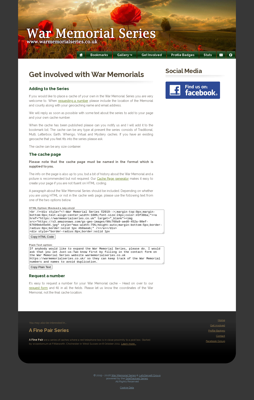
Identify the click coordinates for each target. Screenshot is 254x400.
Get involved (217, 333)
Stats (208, 55)
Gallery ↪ (124, 55)
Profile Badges (182, 55)
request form (38, 295)
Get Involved (152, 55)
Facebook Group (215, 348)
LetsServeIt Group (150, 383)
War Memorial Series (123, 383)
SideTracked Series (136, 386)
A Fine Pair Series (49, 338)
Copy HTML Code (42, 241)
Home (221, 328)
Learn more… (128, 351)
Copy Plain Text (41, 275)
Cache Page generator (113, 178)
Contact (220, 343)
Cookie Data (127, 395)
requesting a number (73, 101)
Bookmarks (99, 55)
